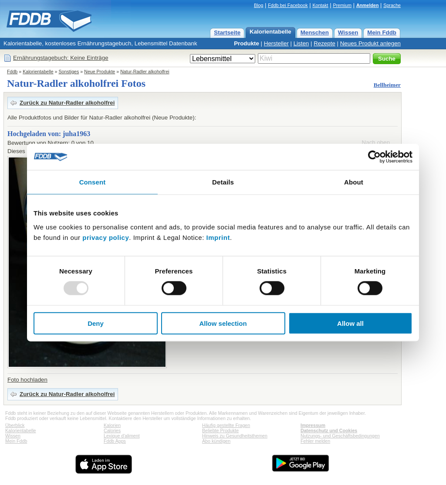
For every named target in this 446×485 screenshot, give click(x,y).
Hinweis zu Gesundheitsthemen (234, 435)
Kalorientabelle (270, 31)
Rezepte (324, 43)
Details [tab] (223, 182)
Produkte (246, 43)
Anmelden (367, 5)
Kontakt (320, 5)
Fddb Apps (115, 441)
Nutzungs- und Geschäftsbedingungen (340, 435)
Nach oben (376, 142)
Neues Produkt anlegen (370, 43)
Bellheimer (387, 85)
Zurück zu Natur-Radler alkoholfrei (67, 102)
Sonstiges (69, 71)
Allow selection (223, 323)
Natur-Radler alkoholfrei (144, 71)
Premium (342, 5)
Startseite (227, 32)
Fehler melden (315, 441)
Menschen (315, 32)
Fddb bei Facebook (287, 5)
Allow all (350, 323)
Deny (96, 323)
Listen (301, 43)
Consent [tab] (92, 182)
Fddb (12, 71)
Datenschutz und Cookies (329, 430)
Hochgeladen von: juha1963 (48, 133)
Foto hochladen (27, 379)
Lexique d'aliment (122, 435)
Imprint (218, 237)
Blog (258, 5)
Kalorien (112, 425)
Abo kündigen (216, 441)
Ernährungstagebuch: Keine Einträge (60, 58)
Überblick (14, 425)
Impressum (313, 425)
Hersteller (276, 43)
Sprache (392, 5)
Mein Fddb (381, 32)
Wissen (348, 32)
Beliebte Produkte (220, 430)
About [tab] (353, 182)
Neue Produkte (99, 71)
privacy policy (105, 237)
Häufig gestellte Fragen (226, 425)
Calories (112, 430)
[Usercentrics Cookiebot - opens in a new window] (374, 157)
